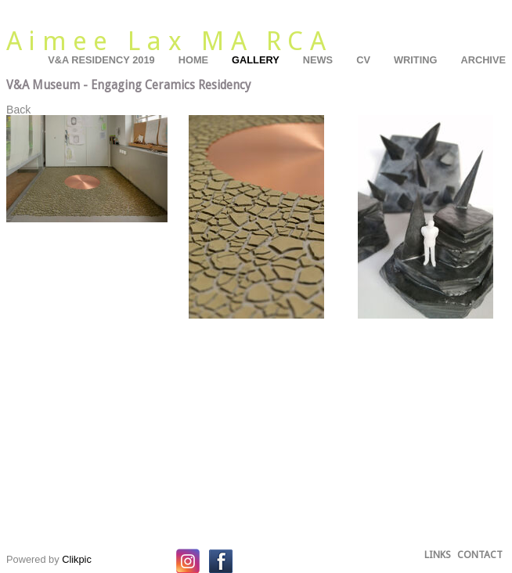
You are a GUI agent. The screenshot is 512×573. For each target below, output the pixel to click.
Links (437, 554)
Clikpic (77, 559)
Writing (415, 60)
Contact (480, 554)
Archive (483, 60)
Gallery (255, 60)
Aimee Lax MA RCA (169, 41)
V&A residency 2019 (101, 60)
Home (193, 60)
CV (363, 60)
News (318, 60)
